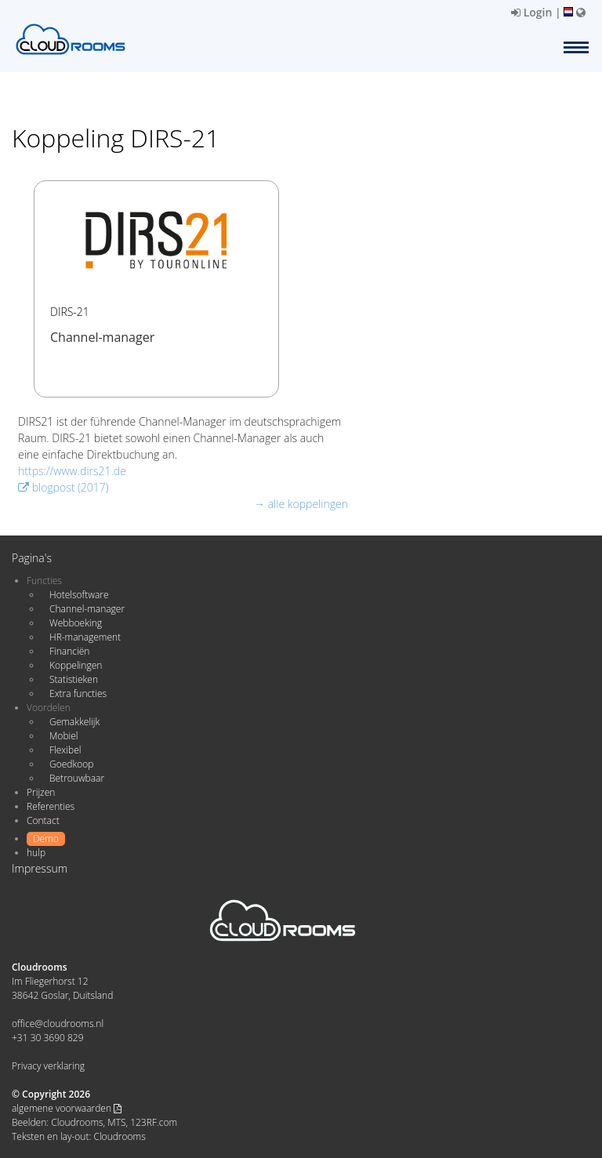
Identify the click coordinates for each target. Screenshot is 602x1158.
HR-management (85, 637)
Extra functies (78, 693)
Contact (43, 820)
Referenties (50, 806)
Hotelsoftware (79, 594)
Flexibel (65, 750)
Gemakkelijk (74, 721)
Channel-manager (87, 608)
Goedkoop (71, 764)
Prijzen (41, 792)
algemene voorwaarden (66, 1108)
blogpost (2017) (63, 487)
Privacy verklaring (48, 1066)
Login (531, 12)
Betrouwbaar (76, 778)
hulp (36, 852)
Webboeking (75, 623)
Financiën (69, 651)
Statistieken (73, 679)
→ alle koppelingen (301, 503)
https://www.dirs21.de (72, 470)
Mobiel (63, 735)
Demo (46, 838)
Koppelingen (75, 665)
